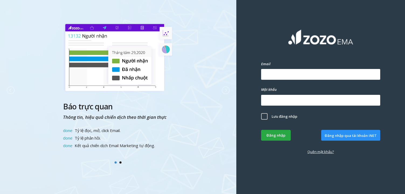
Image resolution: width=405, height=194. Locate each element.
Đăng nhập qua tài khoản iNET (351, 135)
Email (266, 63)
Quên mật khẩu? (320, 151)
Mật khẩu (269, 89)
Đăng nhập (275, 135)
